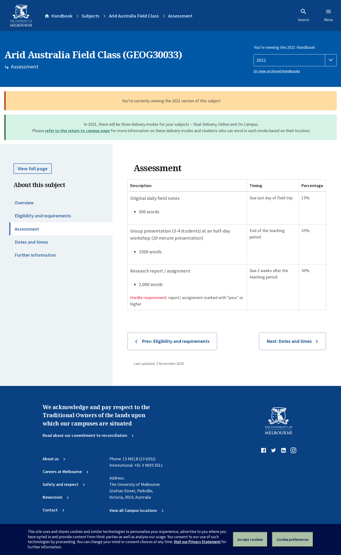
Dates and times (31, 242)
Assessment (27, 229)
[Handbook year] (295, 60)
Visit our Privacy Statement (197, 541)
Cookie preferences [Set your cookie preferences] (293, 539)
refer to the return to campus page (77, 130)
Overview (24, 203)
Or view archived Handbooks (277, 71)
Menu (328, 15)
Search (303, 15)
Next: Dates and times (289, 341)
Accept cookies (250, 539)
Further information (35, 255)
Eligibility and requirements (43, 216)
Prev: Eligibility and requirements (176, 341)
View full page (33, 169)
